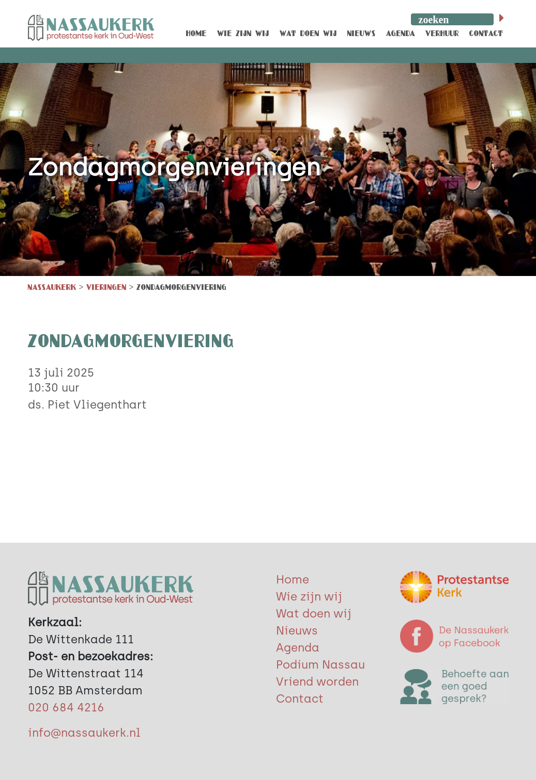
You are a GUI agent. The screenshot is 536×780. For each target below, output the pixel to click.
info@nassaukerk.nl (84, 733)
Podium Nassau (320, 665)
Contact (300, 699)
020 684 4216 (66, 707)
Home (292, 580)
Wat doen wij (313, 614)
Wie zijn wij (309, 597)
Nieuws (297, 631)
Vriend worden (317, 682)
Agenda (297, 648)
